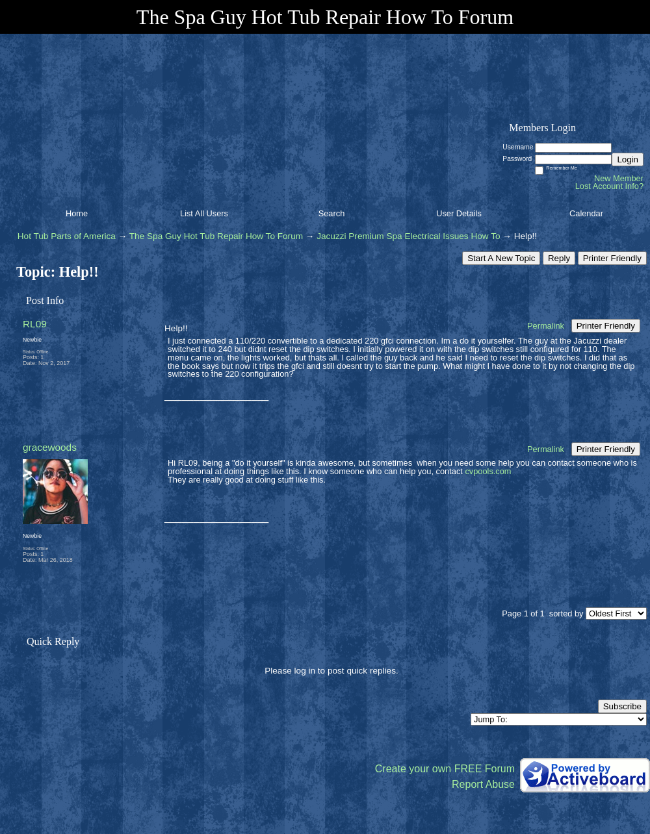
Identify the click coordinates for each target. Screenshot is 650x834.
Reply (559, 258)
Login (627, 159)
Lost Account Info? (609, 186)
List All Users (204, 213)
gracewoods (50, 447)
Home (77, 213)
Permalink (545, 326)
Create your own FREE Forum (445, 768)
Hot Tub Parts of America (67, 236)
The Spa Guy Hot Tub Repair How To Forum (216, 236)
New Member (619, 178)
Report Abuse (483, 784)
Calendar (586, 213)
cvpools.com (488, 471)
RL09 (35, 323)
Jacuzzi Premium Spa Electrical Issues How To (408, 236)
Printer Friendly (612, 258)
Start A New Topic (501, 258)
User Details (459, 213)
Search (331, 213)
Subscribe (622, 706)
